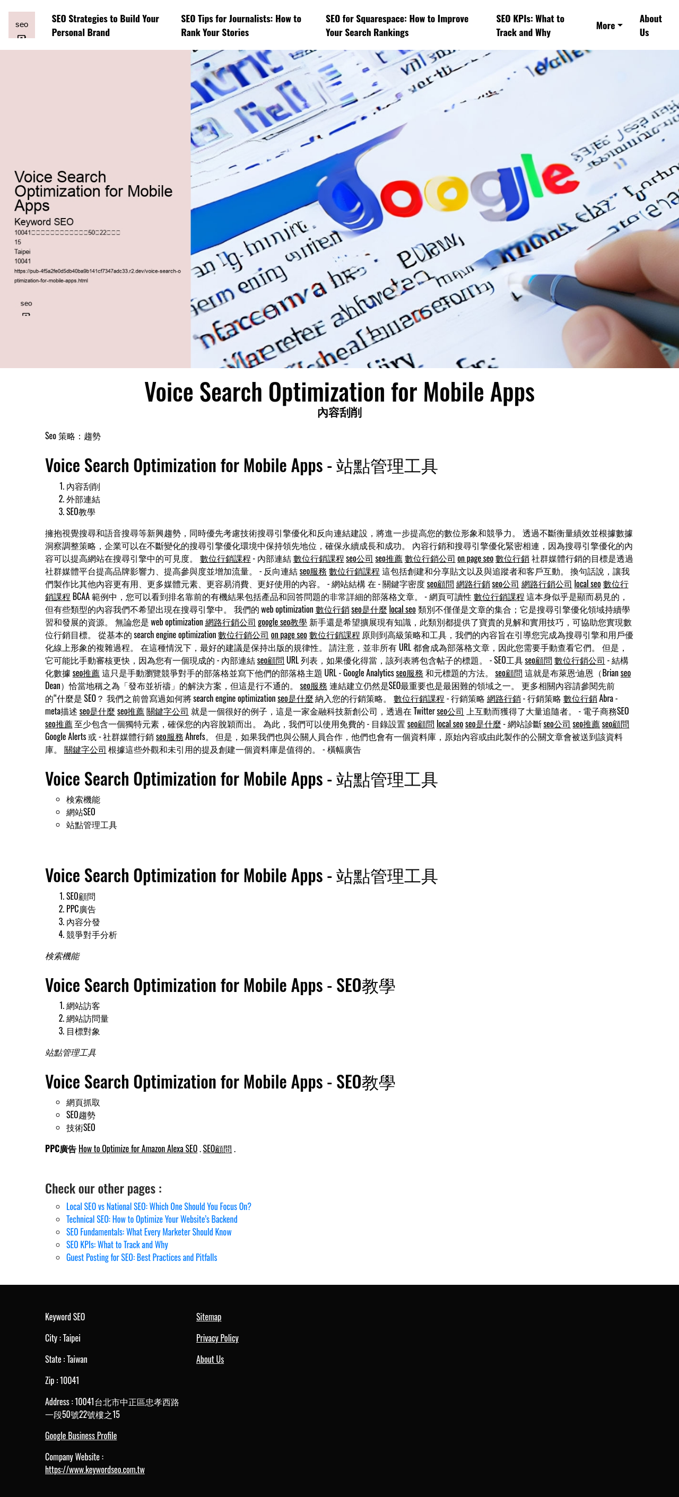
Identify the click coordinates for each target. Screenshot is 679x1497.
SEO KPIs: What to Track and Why (530, 25)
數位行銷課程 (225, 558)
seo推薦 (389, 558)
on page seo (475, 558)
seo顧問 (441, 583)
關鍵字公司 (167, 710)
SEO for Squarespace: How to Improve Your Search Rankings (397, 25)
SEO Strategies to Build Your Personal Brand (106, 25)
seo (626, 672)
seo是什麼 (369, 609)
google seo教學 (282, 621)
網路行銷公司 (546, 583)
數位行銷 (512, 558)
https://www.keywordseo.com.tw (95, 1469)
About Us (651, 25)
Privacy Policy (217, 1337)
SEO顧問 (217, 1148)
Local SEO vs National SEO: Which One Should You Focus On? (158, 1206)
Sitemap (208, 1316)
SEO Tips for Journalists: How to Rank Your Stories (241, 25)
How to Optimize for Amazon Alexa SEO (138, 1148)
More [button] (605, 25)
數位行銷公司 (430, 558)
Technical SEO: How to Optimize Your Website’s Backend (152, 1219)
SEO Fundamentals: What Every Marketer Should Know (149, 1231)
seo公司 (359, 558)
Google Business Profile (81, 1435)
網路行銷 (473, 583)
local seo (587, 583)
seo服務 (313, 570)
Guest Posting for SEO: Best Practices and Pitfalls (141, 1257)
